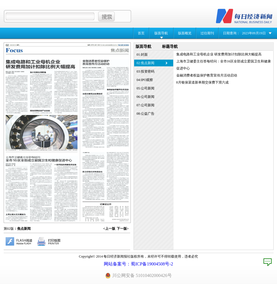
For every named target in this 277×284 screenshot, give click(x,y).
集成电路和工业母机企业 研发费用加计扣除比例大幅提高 (219, 54)
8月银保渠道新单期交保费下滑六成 (202, 82)
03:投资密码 (145, 71)
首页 (141, 33)
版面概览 (185, 33)
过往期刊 (207, 33)
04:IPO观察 (145, 80)
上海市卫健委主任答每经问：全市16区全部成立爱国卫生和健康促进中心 (223, 64)
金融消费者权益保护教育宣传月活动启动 (206, 75)
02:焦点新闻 (145, 63)
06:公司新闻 (145, 97)
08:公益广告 (145, 114)
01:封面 (142, 55)
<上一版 (109, 229)
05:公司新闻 (145, 88)
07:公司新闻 (145, 105)
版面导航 (161, 33)
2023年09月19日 (254, 33)
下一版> (123, 229)
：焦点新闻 (22, 229)
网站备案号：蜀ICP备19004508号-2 (138, 264)
